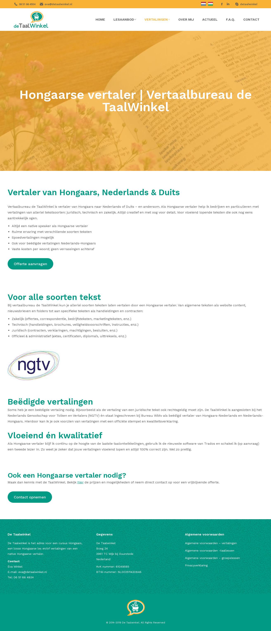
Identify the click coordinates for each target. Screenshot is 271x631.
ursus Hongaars (71, 543)
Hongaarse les (31, 548)
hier (80, 482)
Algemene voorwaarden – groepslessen (212, 558)
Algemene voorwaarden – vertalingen (211, 543)
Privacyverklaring (196, 565)
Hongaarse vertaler (30, 553)
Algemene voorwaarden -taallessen (209, 550)
